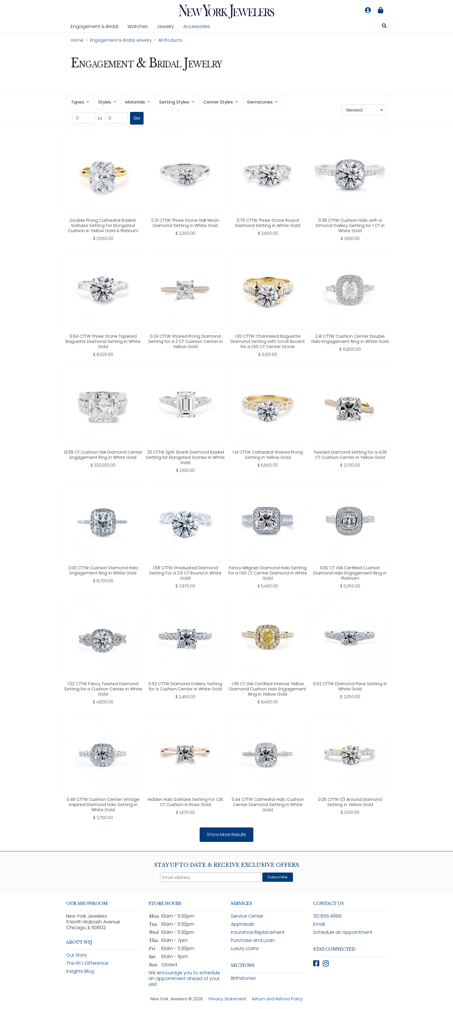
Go (136, 118)
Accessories (196, 26)
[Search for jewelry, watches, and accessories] (384, 26)
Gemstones (262, 102)
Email (319, 924)
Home (77, 40)
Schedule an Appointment (342, 932)
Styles (107, 102)
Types (80, 102)
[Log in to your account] (367, 10)
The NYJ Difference (87, 963)
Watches (139, 26)
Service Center (247, 916)
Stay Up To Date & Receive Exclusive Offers (226, 865)
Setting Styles (176, 102)
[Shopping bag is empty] (380, 10)
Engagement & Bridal (97, 26)
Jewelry (168, 26)
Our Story (76, 955)
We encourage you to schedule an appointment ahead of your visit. (184, 978)
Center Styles (220, 102)
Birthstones (243, 978)
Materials (137, 102)
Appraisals (242, 924)
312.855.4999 (327, 916)
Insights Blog (80, 971)
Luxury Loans (245, 948)
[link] (103, 188)
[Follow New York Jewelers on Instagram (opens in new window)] (326, 963)
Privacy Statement (227, 999)
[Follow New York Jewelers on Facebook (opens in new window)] (316, 963)
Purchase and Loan (252, 940)
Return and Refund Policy (277, 999)
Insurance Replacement (258, 932)
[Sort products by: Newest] (362, 109)
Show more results (226, 834)
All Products (170, 40)
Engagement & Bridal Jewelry (121, 40)
